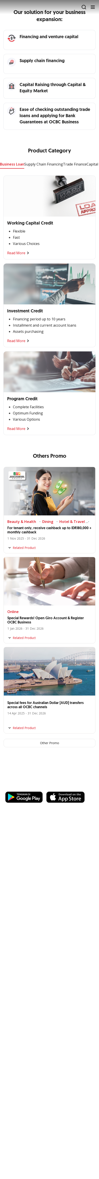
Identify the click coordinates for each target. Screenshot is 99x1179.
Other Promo (49, 743)
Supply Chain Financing (43, 164)
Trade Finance (75, 164)
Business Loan (12, 164)
